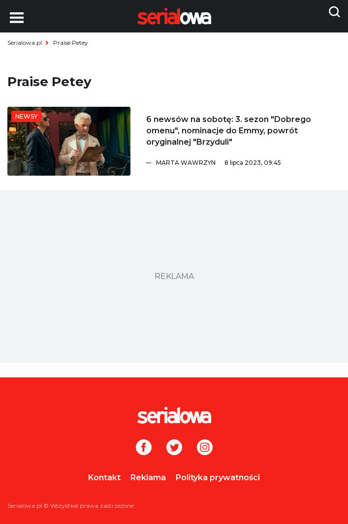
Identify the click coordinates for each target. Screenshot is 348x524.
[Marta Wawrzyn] (248, 162)
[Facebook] (143, 448)
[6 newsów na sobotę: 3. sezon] (68, 141)
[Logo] (174, 415)
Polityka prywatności (218, 477)
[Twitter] (174, 448)
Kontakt (104, 477)
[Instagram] (205, 448)
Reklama (148, 477)
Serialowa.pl (24, 42)
